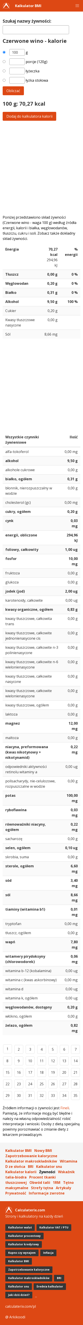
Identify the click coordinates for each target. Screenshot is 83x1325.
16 (19, 1072)
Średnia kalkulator (50, 1286)
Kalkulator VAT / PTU (53, 1227)
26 (53, 1084)
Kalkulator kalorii (21, 1171)
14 (75, 1060)
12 (53, 1060)
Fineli (64, 1107)
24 (30, 1084)
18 (42, 1072)
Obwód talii (39, 1182)
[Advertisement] (41, 167)
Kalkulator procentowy (24, 1236)
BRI (30, 1166)
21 (75, 1072)
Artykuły (63, 1187)
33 (53, 1095)
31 (30, 1095)
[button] (77, 6)
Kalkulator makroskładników (31, 1161)
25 (42, 1084)
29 (8, 1095)
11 (42, 1060)
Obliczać (13, 90)
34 (64, 1095)
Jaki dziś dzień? (18, 1295)
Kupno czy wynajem (22, 1253)
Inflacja (48, 1253)
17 (30, 1072)
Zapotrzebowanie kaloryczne (31, 1155)
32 (42, 1095)
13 (64, 1060)
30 (19, 1095)
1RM (56, 1182)
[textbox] (36, 29)
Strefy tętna (42, 1187)
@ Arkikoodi (15, 1317)
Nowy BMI (43, 1150)
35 (75, 1095)
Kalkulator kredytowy (23, 1244)
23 (19, 1084)
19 (53, 1072)
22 (8, 1084)
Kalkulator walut (20, 1227)
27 (64, 1084)
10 (30, 1060)
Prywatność (15, 1193)
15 (8, 1072)
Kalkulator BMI (28, 5)
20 (64, 1072)
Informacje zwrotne (47, 1193)
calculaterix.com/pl (20, 1306)
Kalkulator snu (49, 1166)
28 (75, 1084)
